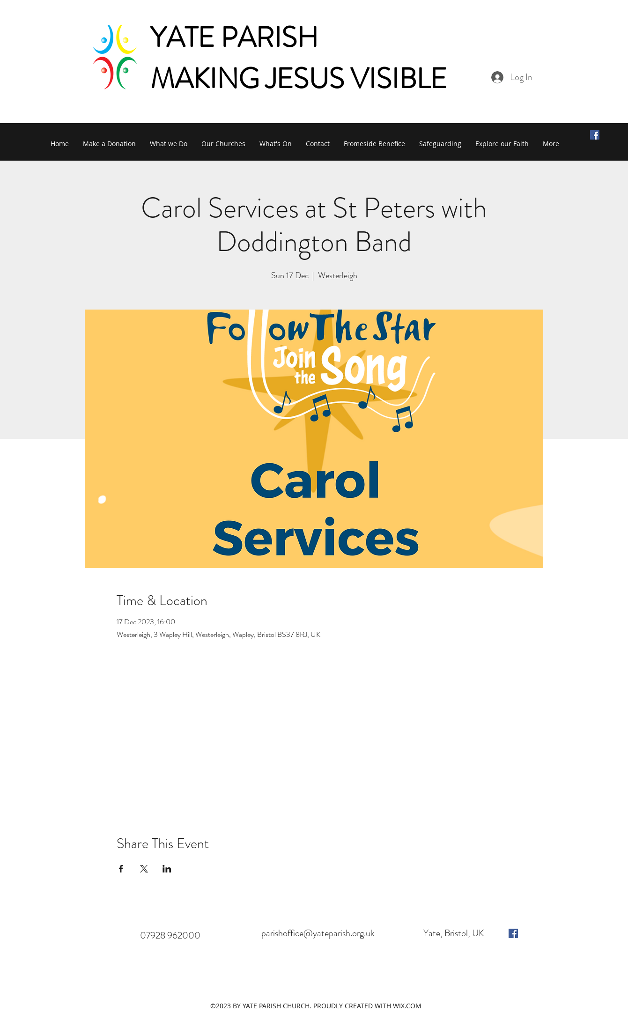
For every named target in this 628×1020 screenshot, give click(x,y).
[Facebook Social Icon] (594, 135)
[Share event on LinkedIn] (167, 868)
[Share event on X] (144, 868)
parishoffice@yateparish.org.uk (318, 933)
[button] (168, 143)
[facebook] (513, 933)
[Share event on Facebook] (121, 868)
